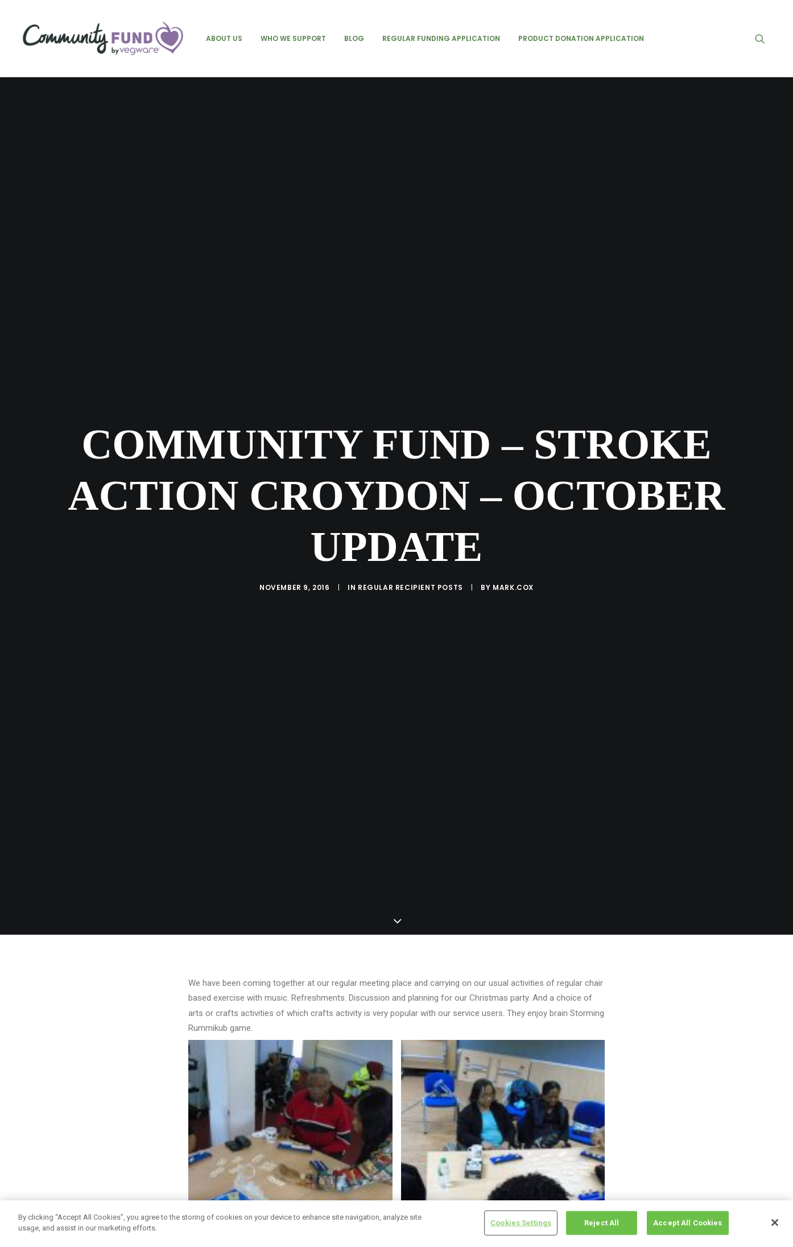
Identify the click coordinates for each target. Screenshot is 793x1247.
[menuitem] (224, 38)
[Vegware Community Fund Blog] (103, 38)
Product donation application (581, 38)
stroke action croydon (287, 1120)
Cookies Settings (520, 1223)
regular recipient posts (410, 498)
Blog (354, 38)
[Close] (774, 1222)
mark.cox (513, 498)
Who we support (293, 38)
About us (224, 38)
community (212, 1120)
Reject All (601, 1223)
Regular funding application (441, 38)
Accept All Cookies (687, 1223)
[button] (765, 38)
